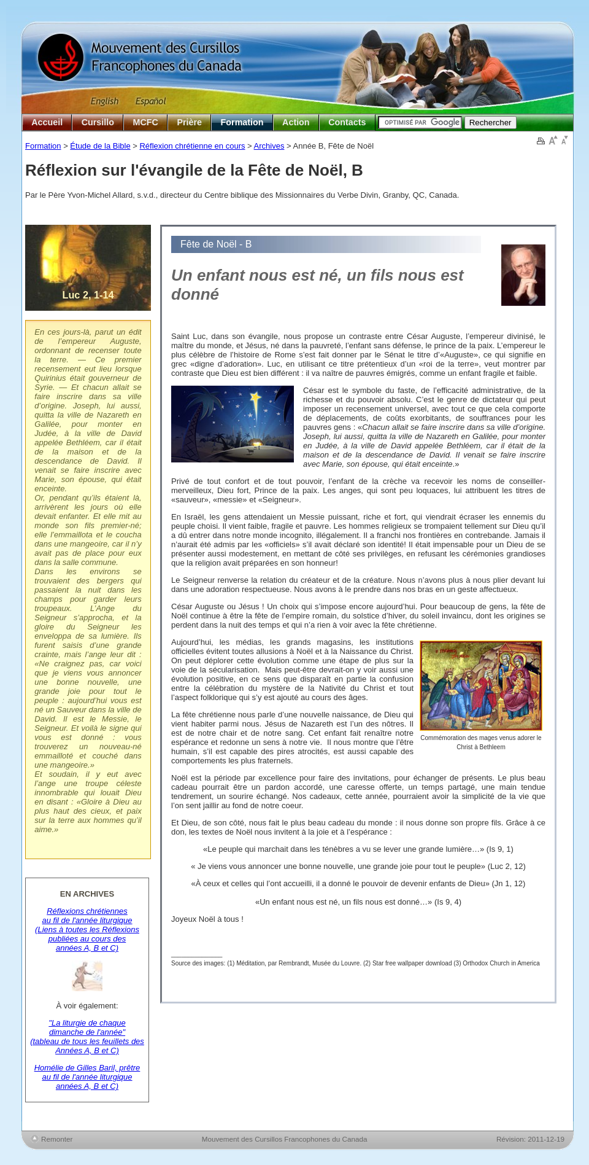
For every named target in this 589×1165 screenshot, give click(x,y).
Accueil (47, 122)
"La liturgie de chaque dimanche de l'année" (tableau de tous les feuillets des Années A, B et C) (87, 1036)
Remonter (56, 1139)
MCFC (145, 122)
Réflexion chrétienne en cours (192, 145)
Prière (189, 122)
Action (295, 122)
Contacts (347, 122)
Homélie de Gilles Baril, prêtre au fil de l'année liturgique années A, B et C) (87, 1077)
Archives (269, 145)
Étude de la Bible (100, 145)
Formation (242, 122)
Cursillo (98, 122)
